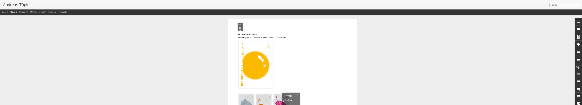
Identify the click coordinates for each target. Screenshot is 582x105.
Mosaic (33, 12)
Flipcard (13, 12)
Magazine (23, 12)
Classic (4, 12)
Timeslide (62, 12)
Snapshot (52, 12)
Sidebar (42, 12)
